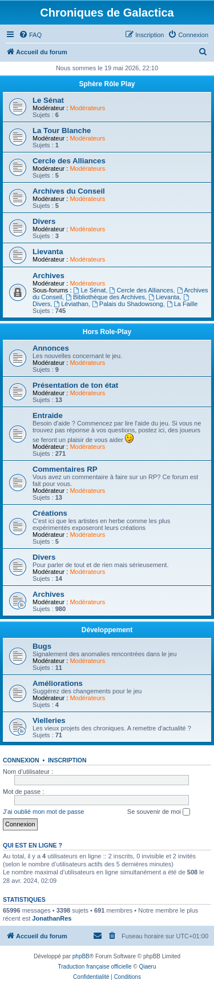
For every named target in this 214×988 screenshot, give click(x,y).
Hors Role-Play (107, 332)
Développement (107, 630)
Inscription (67, 760)
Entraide (48, 415)
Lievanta (48, 251)
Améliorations (58, 683)
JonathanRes (51, 918)
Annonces (51, 348)
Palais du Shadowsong (127, 303)
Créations (50, 513)
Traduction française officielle (95, 966)
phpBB (81, 956)
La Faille (182, 303)
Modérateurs (87, 108)
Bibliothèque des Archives (105, 297)
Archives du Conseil (69, 191)
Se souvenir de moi (158, 812)
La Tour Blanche (62, 130)
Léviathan (71, 303)
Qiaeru (147, 966)
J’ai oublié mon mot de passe (43, 811)
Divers (44, 221)
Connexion (21, 760)
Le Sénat (48, 100)
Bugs (42, 646)
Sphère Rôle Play (107, 84)
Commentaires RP (65, 469)
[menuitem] (30, 35)
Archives (48, 275)
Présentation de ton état (75, 385)
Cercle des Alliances (69, 160)
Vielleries (49, 720)
